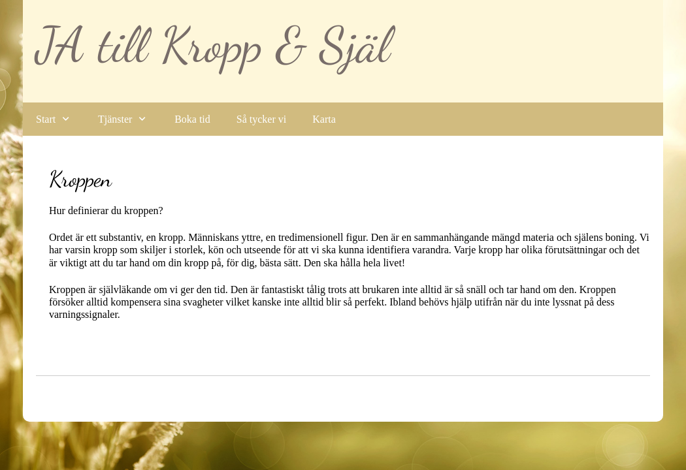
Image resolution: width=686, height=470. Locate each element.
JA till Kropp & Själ (213, 44)
